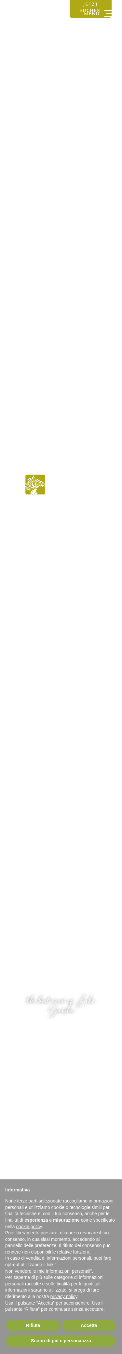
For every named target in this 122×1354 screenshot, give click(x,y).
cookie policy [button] (29, 1226)
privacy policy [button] (63, 1296)
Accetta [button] (89, 1325)
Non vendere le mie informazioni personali (47, 1271)
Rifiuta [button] (33, 1325)
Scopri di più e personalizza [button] (61, 1340)
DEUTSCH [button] (15, 7)
